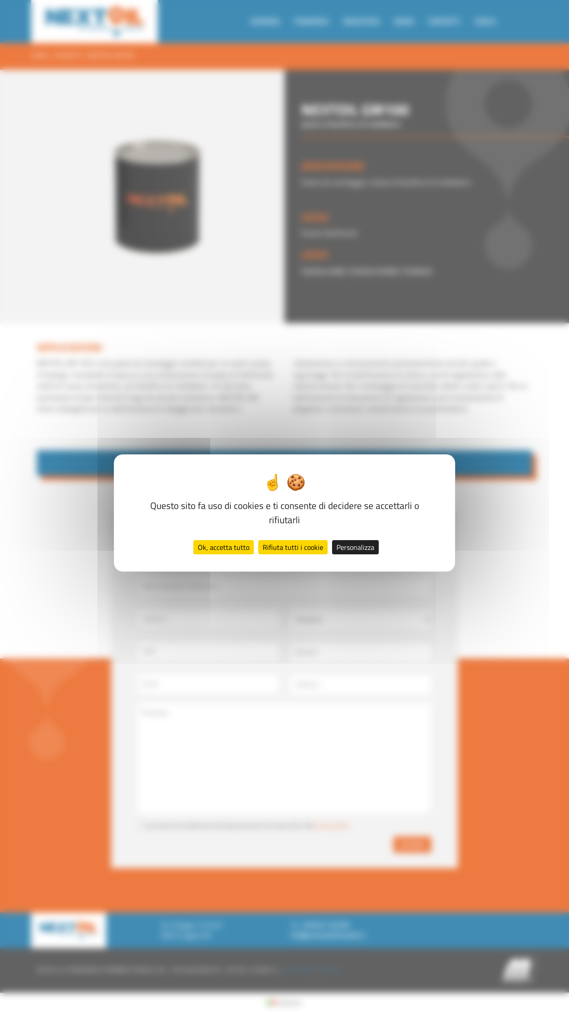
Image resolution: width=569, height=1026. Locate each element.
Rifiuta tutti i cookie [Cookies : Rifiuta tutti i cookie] (293, 547)
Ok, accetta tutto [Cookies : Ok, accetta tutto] (223, 547)
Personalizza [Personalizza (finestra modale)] (355, 547)
